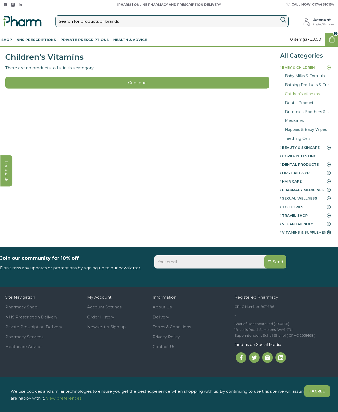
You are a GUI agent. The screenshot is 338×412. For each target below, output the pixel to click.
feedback (6, 170)
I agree (317, 391)
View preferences (63, 398)
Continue (137, 82)
